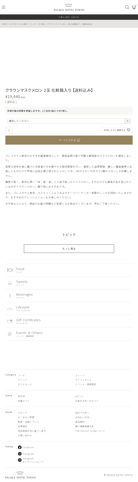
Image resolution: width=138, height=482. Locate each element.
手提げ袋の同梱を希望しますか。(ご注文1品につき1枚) (37, 110)
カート (134, 7)
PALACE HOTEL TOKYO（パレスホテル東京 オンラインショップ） (69, 7)
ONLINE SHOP (69, 17)
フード (33, 24)
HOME (4, 24)
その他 (42, 24)
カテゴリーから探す (19, 24)
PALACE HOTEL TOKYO (20, 474)
